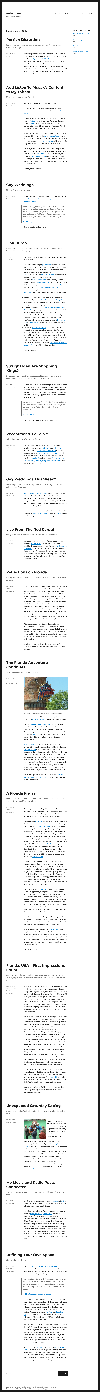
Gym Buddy (53, 1077)
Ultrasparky (27, 221)
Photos (84, 14)
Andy (25, 275)
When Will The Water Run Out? (82, 34)
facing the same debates (40, 513)
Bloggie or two (36, 543)
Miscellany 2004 (11, 387)
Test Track (50, 844)
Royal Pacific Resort (39, 719)
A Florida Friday (21, 793)
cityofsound (40, 1347)
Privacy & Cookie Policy (12, 1389)
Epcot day (38, 821)
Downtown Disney (44, 826)
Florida (8, 591)
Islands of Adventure (31, 744)
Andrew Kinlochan (43, 282)
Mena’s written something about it (53, 300)
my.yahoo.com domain (52, 136)
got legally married (39, 327)
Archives (68, 14)
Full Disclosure (24, 1389)
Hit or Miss (58, 448)
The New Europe (78, 40)
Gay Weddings (20, 185)
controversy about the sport (34, 1169)
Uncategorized (10, 1203)
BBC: (38, 1294)
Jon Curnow (47, 1387)
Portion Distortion (23, 39)
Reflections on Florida (26, 572)
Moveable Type (58, 285)
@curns (53, 1387)
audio (8, 1271)
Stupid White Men (78, 46)
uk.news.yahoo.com (39, 156)
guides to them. (37, 856)
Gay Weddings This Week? (31, 479)
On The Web (9, 56)
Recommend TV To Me (27, 434)
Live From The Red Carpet (30, 529)
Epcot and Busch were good (40, 724)
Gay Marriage (10, 198)
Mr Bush (58, 513)
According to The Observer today (35, 493)
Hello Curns (13, 13)
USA (16, 591)
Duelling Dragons (30, 749)
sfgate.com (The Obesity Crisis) (43, 59)
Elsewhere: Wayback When (81, 52)
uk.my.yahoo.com (47, 141)
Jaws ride (35, 734)
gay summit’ (46, 265)
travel (12, 591)
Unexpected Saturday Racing (33, 1105)
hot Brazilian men (47, 275)
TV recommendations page (46, 450)
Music (12, 1271)
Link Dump (16, 243)
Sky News (49, 1312)
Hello (55, 14)
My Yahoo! (32, 121)
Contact (76, 14)
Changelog (38, 1389)
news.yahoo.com (41, 154)
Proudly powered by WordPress (23, 1387)
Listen (91, 14)
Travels (8, 588)
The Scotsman (28, 415)
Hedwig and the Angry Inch (48, 453)
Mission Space (43, 889)
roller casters (34, 322)
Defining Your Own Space (30, 1255)
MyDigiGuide (35, 458)
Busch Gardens (53, 929)
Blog (60, 14)
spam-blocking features (49, 287)
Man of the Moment (39, 280)
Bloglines (32, 123)
